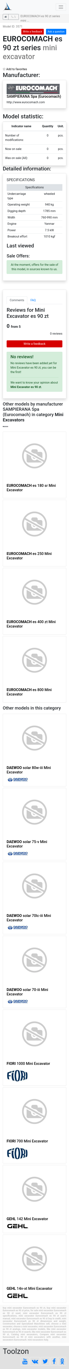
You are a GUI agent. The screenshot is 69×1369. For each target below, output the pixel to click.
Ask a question (56, 31)
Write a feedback (32, 31)
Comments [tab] (17, 300)
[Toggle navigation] (61, 7)
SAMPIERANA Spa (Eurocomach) (34, 96)
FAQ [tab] (33, 300)
